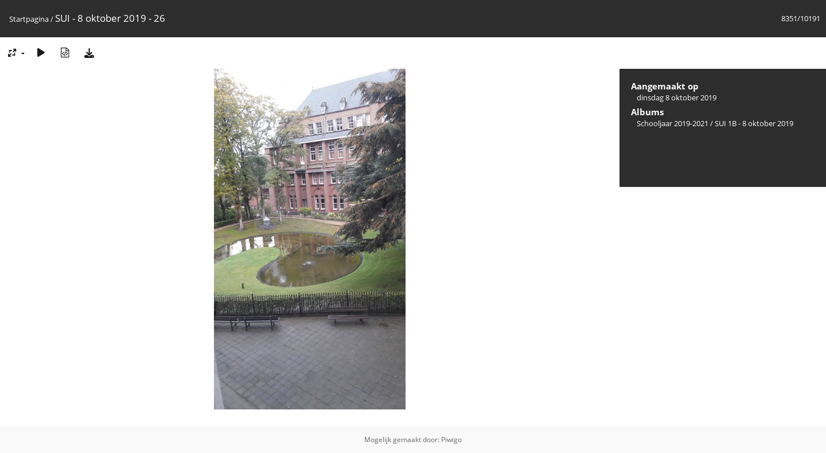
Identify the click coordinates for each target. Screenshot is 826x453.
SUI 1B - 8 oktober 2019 (754, 123)
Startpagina (29, 19)
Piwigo (451, 439)
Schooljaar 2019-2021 (672, 123)
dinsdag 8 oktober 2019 (676, 97)
